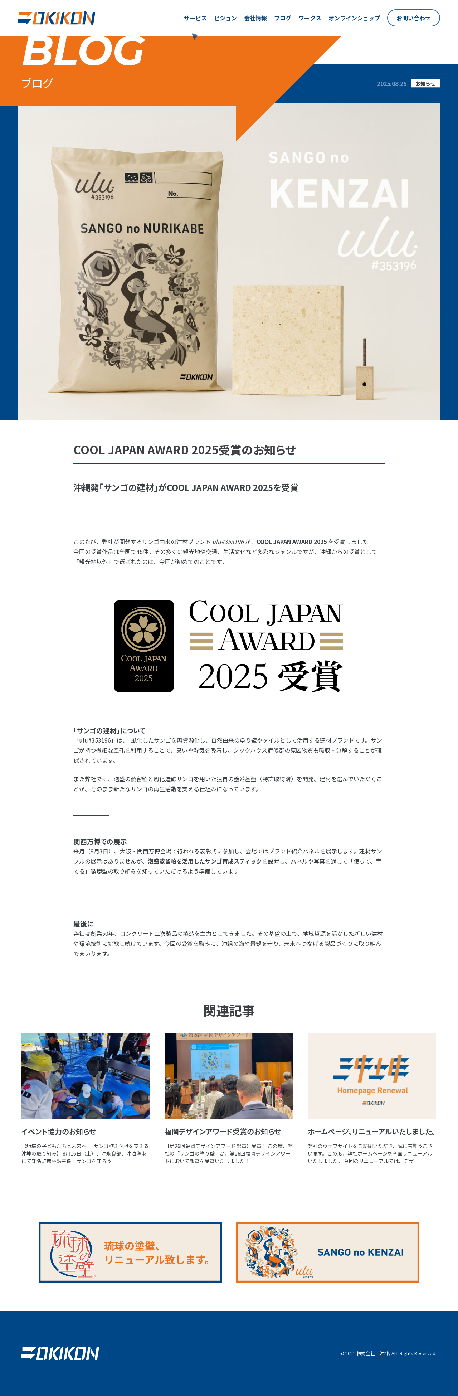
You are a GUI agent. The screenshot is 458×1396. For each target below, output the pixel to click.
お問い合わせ (413, 18)
